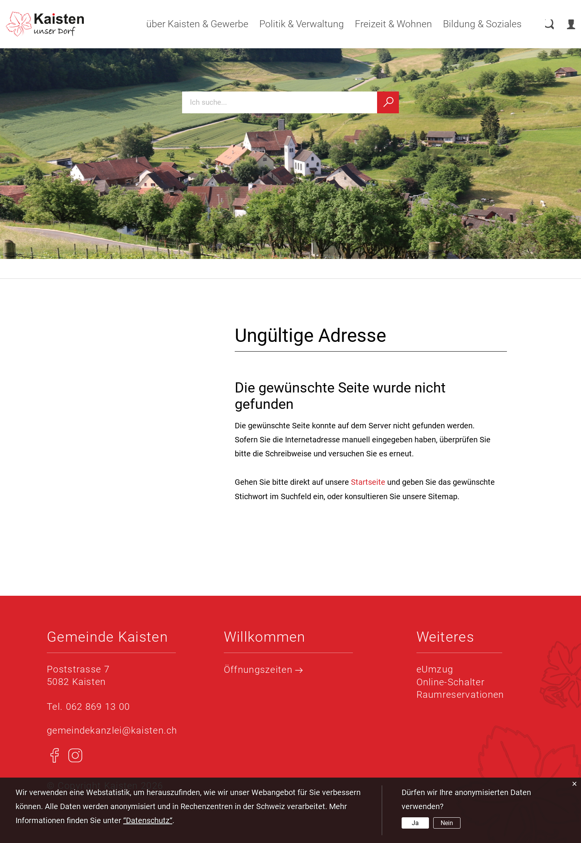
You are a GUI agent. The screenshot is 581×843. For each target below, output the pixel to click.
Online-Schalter (450, 681)
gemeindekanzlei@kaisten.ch (112, 730)
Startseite (368, 482)
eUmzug (434, 668)
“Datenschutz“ (147, 820)
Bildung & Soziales (474, 24)
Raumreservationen (460, 693)
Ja (415, 823)
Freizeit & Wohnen (385, 24)
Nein (447, 823)
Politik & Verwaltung (293, 24)
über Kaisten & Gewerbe (189, 24)
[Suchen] (388, 102)
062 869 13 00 (98, 706)
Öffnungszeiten (263, 669)
